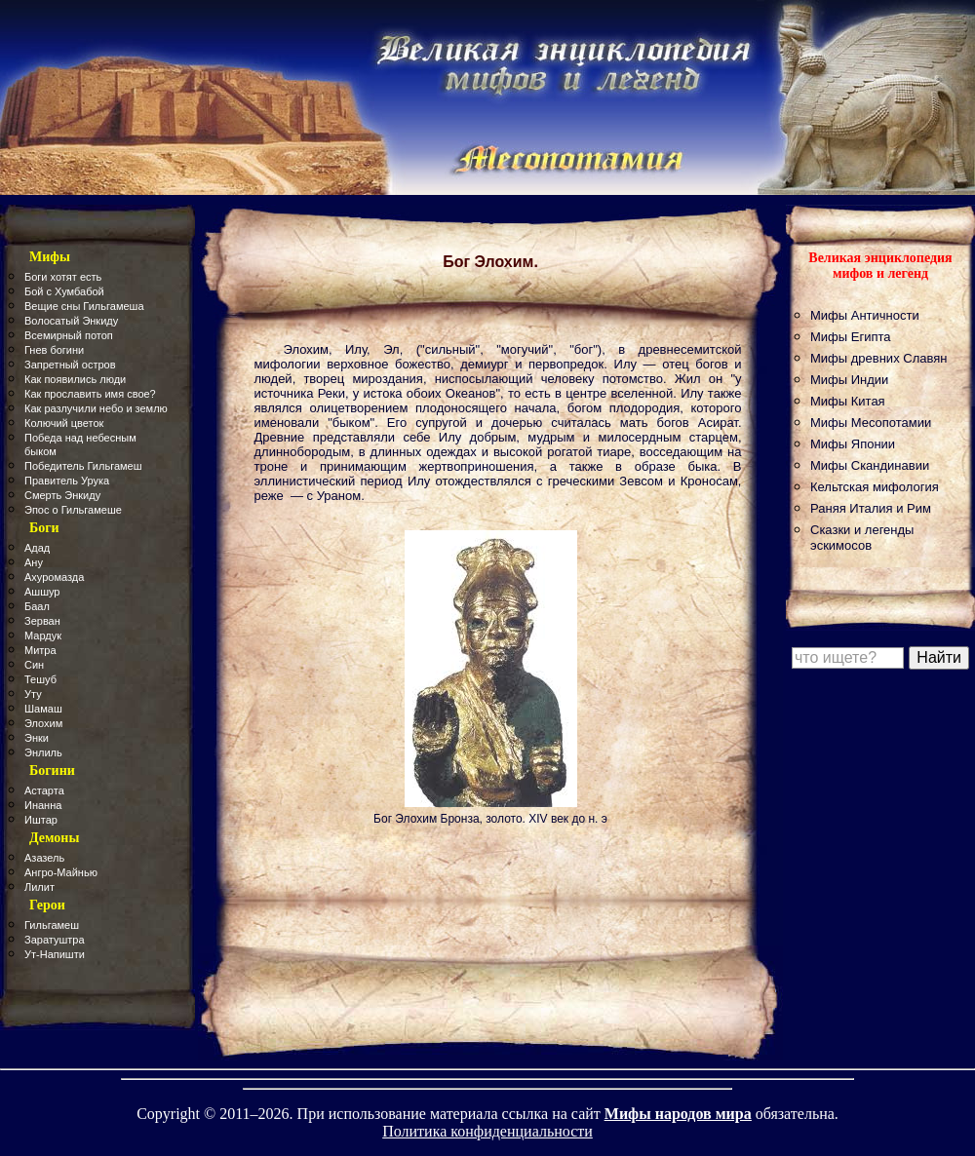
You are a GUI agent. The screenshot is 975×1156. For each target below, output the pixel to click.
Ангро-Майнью (61, 872)
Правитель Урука (66, 480)
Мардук (42, 635)
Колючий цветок (63, 423)
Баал (37, 606)
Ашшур (41, 591)
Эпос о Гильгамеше (73, 510)
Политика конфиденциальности (487, 1131)
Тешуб (40, 679)
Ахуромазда (54, 577)
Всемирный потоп (68, 335)
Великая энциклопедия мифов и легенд (880, 265)
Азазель (44, 858)
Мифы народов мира (678, 1113)
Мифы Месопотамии (870, 422)
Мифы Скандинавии (869, 465)
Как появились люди (75, 379)
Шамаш (43, 708)
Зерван (42, 621)
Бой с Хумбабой (64, 291)
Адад (37, 548)
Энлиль (43, 752)
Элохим (43, 723)
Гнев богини (54, 350)
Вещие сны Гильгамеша (84, 306)
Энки (36, 738)
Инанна (42, 805)
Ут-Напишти (54, 954)
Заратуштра (54, 939)
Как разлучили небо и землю (96, 408)
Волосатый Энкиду (71, 321)
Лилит (39, 887)
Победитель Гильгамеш (83, 466)
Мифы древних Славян (878, 358)
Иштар (41, 820)
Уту (33, 694)
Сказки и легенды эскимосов (862, 537)
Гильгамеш (51, 925)
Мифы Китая (847, 401)
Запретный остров (70, 364)
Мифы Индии (849, 379)
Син (34, 665)
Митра (40, 650)
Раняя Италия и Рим (870, 508)
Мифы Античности (864, 315)
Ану (33, 562)
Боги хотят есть (62, 277)
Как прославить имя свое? (90, 394)
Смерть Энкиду (62, 495)
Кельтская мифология (874, 487)
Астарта (44, 790)
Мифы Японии (852, 444)
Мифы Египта (850, 336)
